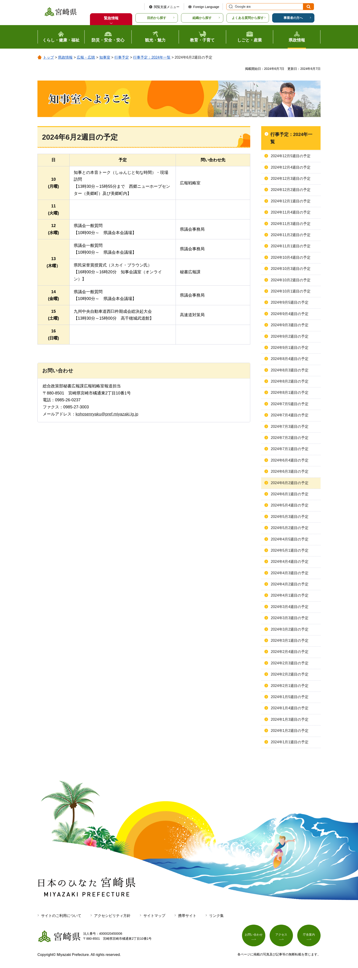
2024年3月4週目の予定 (289, 607)
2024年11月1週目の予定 (291, 246)
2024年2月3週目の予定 (289, 663)
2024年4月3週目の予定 (289, 573)
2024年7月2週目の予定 (289, 438)
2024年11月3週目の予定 (291, 224)
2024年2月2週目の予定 (289, 674)
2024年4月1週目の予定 (289, 595)
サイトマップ (154, 916)
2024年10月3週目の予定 (291, 269)
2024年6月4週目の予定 (289, 460)
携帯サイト (187, 916)
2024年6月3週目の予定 (289, 471)
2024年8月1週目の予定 (289, 392)
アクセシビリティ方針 (112, 916)
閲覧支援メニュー (166, 7)
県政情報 (65, 57)
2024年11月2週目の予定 (291, 235)
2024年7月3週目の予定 (289, 426)
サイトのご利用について (61, 916)
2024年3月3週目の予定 (289, 618)
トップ (48, 57)
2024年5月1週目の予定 (289, 550)
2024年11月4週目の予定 (291, 212)
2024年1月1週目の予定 (289, 742)
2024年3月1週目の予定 (289, 640)
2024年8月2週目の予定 (289, 381)
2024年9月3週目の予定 (289, 325)
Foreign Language (206, 7)
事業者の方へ (293, 18)
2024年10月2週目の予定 (291, 280)
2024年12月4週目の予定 (291, 167)
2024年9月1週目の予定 (289, 348)
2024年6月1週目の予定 (289, 494)
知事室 (104, 57)
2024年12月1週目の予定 (291, 201)
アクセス (281, 935)
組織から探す (202, 18)
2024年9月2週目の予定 (289, 336)
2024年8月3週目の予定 (289, 370)
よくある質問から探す (248, 18)
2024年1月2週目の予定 (289, 731)
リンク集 (216, 916)
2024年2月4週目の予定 (289, 652)
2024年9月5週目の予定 (289, 302)
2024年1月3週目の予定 (289, 719)
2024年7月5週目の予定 (289, 404)
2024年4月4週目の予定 (289, 562)
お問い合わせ (253, 935)
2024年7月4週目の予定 (289, 415)
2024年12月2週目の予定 (291, 190)
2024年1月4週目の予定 (289, 708)
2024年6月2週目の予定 (289, 483)
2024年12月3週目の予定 (291, 178)
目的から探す (156, 18)
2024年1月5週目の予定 (289, 697)
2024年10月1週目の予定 (291, 291)
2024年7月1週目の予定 (289, 449)
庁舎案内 (309, 935)
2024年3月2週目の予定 (289, 629)
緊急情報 (111, 18)
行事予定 (121, 57)
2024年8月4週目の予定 (289, 359)
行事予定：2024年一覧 (152, 57)
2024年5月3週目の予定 (289, 517)
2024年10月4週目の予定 (291, 257)
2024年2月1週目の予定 (289, 686)
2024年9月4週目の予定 (289, 314)
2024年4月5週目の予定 (289, 539)
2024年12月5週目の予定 (291, 156)
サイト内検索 (230, 7)
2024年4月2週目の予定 (289, 584)
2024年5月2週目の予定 (289, 528)
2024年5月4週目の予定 (289, 505)
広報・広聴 (86, 57)
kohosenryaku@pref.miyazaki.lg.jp (107, 414)
